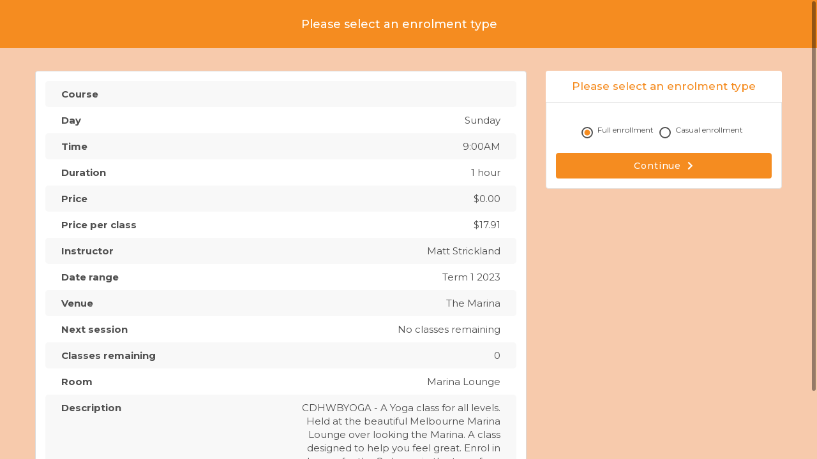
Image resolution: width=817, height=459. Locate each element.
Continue (664, 165)
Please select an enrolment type (399, 24)
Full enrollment (619, 132)
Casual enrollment (703, 132)
